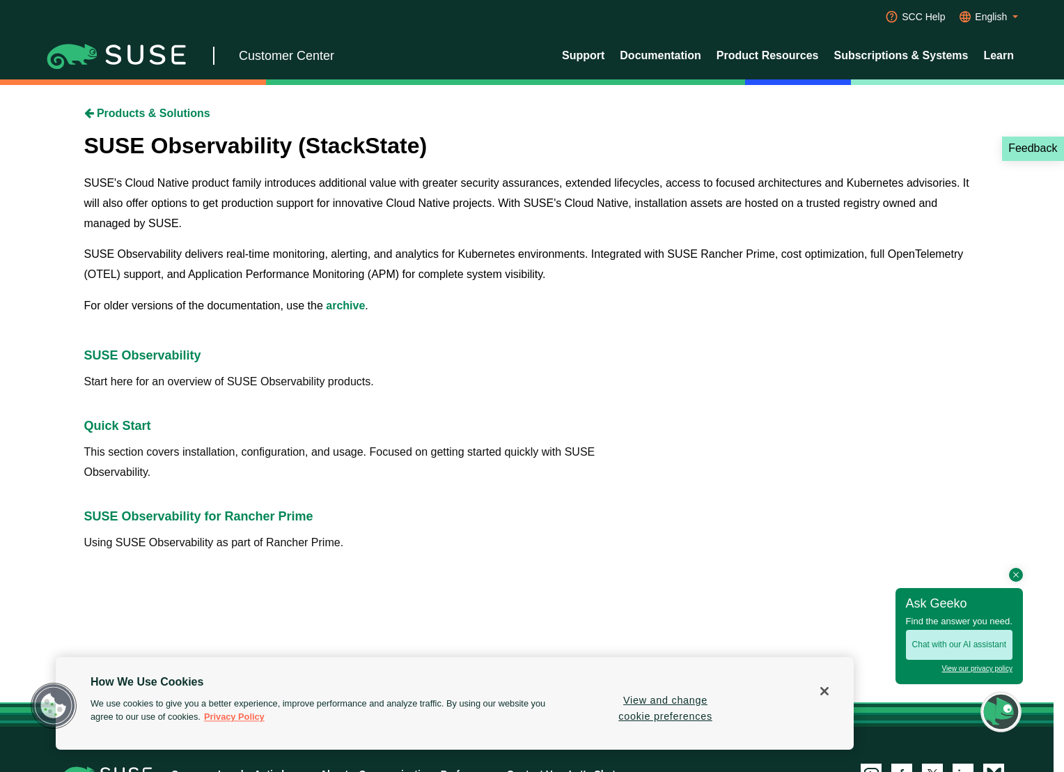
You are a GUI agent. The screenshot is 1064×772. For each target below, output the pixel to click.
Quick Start (117, 426)
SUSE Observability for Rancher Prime (198, 516)
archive (345, 305)
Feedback (1032, 148)
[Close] (824, 691)
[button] (53, 706)
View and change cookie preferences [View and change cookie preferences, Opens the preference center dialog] (665, 708)
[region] (455, 703)
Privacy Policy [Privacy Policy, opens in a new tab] (234, 717)
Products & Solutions (147, 113)
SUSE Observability (142, 355)
